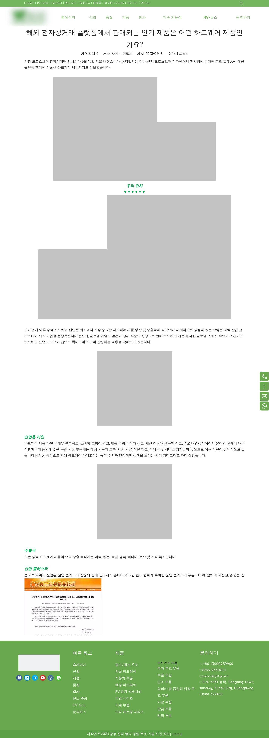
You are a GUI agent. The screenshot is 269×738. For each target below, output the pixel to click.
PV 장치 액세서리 (128, 691)
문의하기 (79, 712)
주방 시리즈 (124, 698)
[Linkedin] (27, 678)
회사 (76, 691)
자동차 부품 (124, 678)
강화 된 (184, 54)
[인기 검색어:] (241, 3)
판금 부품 (164, 709)
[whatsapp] (58, 678)
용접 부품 (164, 715)
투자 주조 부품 (168, 668)
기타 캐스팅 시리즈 (129, 712)
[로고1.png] (39, 663)
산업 (76, 671)
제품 (76, 678)
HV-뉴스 (79, 705)
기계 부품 (122, 705)
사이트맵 (177, 734)
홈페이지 (79, 664)
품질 (76, 685)
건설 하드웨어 (125, 671)
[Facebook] (19, 678)
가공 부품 (164, 702)
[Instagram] (51, 678)
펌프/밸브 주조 (126, 664)
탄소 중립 (80, 698)
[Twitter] (35, 678)
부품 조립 (164, 675)
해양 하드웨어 (125, 685)
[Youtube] (43, 678)
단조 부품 (164, 682)
